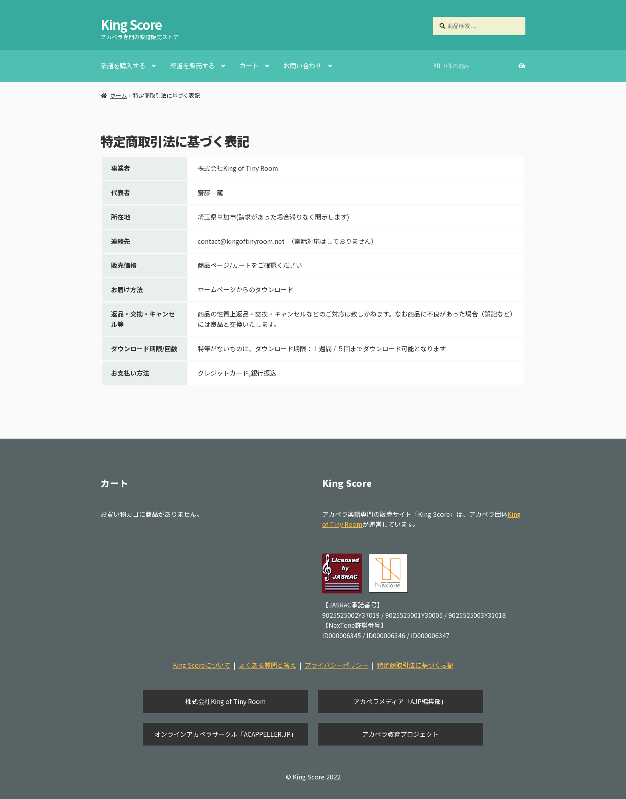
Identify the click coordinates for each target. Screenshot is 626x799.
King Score (131, 24)
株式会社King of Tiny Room (225, 701)
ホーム (118, 95)
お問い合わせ (302, 65)
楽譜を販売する (192, 65)
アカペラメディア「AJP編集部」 (400, 701)
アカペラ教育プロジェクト (400, 734)
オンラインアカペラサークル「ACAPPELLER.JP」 (226, 734)
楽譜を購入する (123, 65)
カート (249, 65)
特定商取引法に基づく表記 (415, 665)
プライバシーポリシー (336, 665)
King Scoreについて (201, 665)
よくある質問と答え (267, 665)
